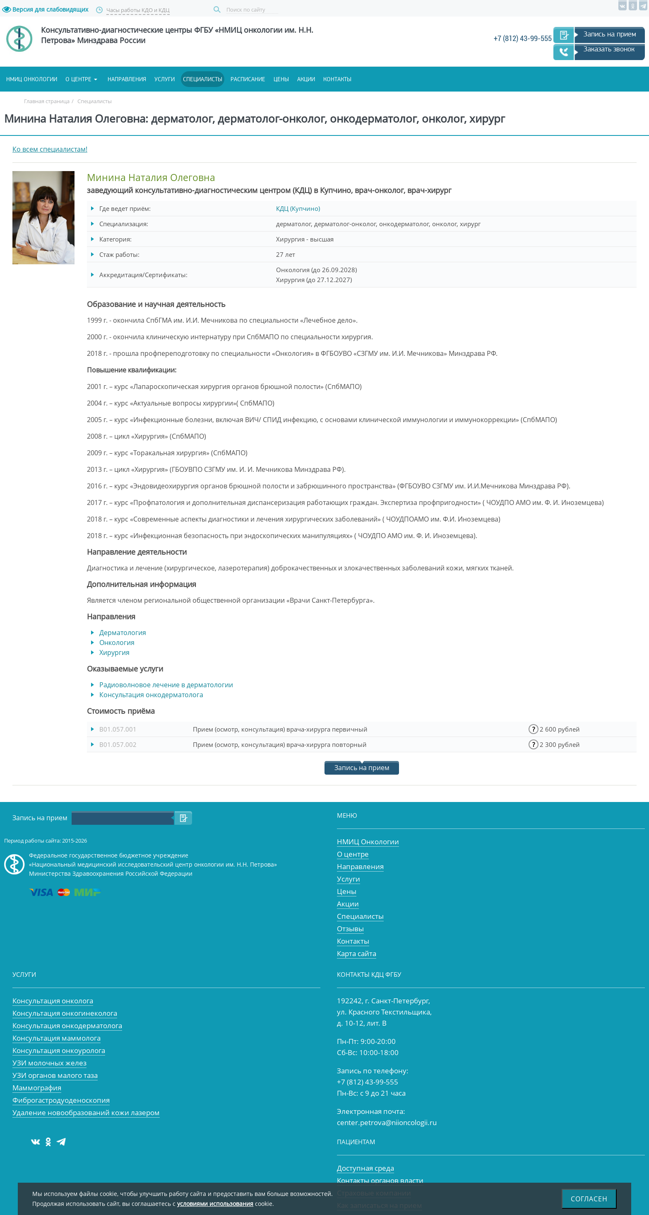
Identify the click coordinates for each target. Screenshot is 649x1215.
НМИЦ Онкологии (368, 841)
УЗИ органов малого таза (55, 1075)
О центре (78, 79)
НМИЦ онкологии (31, 79)
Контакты (337, 79)
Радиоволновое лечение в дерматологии (166, 684)
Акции (306, 79)
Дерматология (122, 632)
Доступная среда (365, 1168)
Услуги (164, 79)
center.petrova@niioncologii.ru (387, 1122)
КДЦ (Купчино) (298, 208)
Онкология (117, 642)
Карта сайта (356, 953)
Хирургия (114, 652)
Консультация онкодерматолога (151, 694)
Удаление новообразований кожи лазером (86, 1112)
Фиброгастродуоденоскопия (61, 1100)
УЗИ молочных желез (49, 1063)
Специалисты (202, 79)
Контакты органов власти (380, 1180)
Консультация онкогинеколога (64, 1013)
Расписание (248, 79)
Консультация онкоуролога (58, 1050)
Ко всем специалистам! (49, 149)
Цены (281, 79)
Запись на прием (610, 34)
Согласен (589, 1198)
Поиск (218, 10)
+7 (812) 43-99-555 (523, 38)
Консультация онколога (52, 1000)
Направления (127, 79)
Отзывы (350, 928)
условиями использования (215, 1204)
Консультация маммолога (56, 1038)
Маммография (36, 1087)
